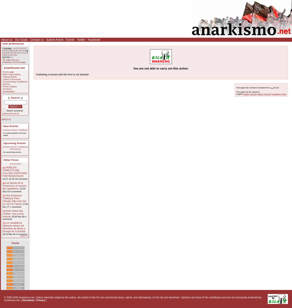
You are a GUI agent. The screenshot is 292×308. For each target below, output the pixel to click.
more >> (24, 236)
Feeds (15, 243)
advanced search (11, 113)
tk (6, 50)
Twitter (81, 39)
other (11, 50)
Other (283, 94)
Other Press (11, 159)
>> (12, 57)
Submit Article (55, 39)
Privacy (41, 300)
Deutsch (267, 94)
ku (15, 53)
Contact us (37, 39)
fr (18, 48)
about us (6, 119)
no (20, 50)
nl (24, 50)
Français (253, 94)
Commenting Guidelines (15, 81)
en (14, 48)
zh (19, 53)
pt (3, 50)
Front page (8, 72)
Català (246, 94)
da (4, 55)
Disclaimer (28, 300)
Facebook (94, 39)
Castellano (276, 94)
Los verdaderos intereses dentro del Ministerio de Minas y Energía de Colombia (14, 227)
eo (12, 55)
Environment (15, 149)
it (24, 48)
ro (8, 55)
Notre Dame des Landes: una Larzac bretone (13, 214)
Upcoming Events (14, 143)
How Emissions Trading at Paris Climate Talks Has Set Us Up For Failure (14, 199)
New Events (10, 126)
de (8, 53)
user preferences (13, 43)
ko (16, 55)
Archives (7, 89)
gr (16, 50)
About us (6, 39)
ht (12, 53)
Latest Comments (12, 79)
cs (23, 53)
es (21, 48)
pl (4, 53)
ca (27, 53)
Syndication (9, 91)
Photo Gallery (10, 86)
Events (70, 39)
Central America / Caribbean (15, 130)
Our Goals (21, 39)
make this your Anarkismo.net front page (13, 61)
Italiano (260, 94)
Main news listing (11, 74)
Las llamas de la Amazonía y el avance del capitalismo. (15, 186)
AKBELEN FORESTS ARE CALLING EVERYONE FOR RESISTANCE (15, 172)
